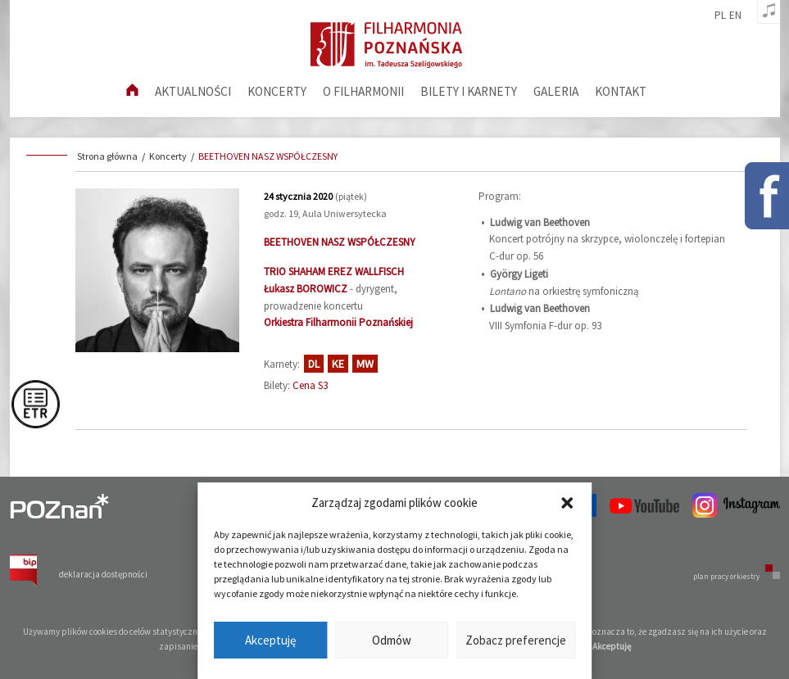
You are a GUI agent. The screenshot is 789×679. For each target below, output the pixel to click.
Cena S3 (310, 385)
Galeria (555, 91)
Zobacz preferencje (515, 640)
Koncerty (276, 91)
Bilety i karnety (468, 91)
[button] (567, 503)
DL (314, 363)
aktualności (193, 91)
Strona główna (107, 156)
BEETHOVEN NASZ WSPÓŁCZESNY (268, 156)
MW (365, 363)
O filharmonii (363, 91)
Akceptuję (270, 640)
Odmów (391, 640)
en (735, 15)
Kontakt (620, 91)
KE (338, 363)
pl (720, 15)
